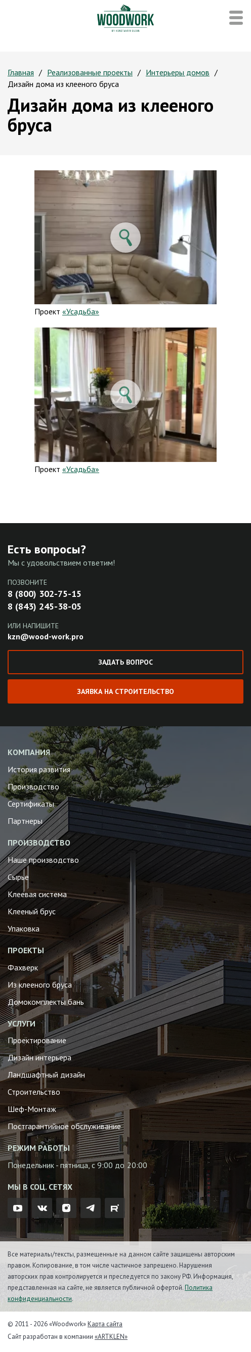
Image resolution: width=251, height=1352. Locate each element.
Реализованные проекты (90, 72)
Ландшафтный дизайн (46, 1074)
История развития (39, 769)
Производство (33, 786)
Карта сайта (105, 1324)
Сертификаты (31, 804)
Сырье (18, 877)
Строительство (34, 1092)
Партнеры (25, 821)
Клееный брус (32, 911)
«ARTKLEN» (111, 1336)
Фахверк (23, 967)
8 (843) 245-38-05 (44, 606)
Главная (21, 72)
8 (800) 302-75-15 (44, 593)
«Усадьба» (80, 311)
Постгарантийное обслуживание (64, 1126)
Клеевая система (37, 894)
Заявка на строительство (125, 691)
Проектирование (37, 1040)
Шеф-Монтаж (32, 1109)
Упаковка (23, 928)
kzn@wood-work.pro (45, 636)
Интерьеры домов (178, 72)
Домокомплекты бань (46, 1002)
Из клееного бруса (40, 985)
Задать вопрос (125, 662)
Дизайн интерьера (39, 1057)
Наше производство (43, 860)
